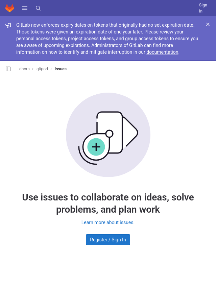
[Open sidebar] (8, 69)
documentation (162, 52)
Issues (61, 69)
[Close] (208, 24)
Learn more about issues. (108, 222)
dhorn (24, 69)
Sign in (203, 8)
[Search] (38, 8)
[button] (24, 8)
